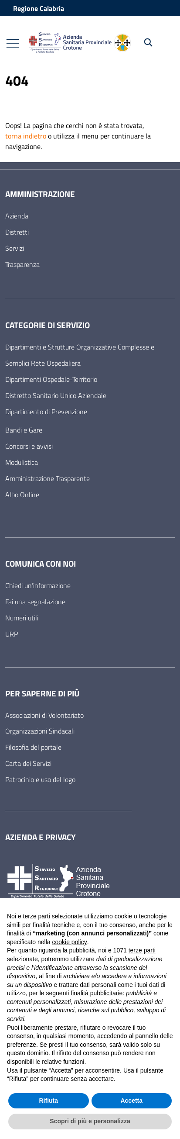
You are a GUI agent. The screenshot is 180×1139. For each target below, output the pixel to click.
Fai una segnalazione (35, 601)
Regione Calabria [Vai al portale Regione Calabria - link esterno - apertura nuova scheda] (38, 8)
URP (11, 634)
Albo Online (22, 494)
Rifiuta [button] (48, 1100)
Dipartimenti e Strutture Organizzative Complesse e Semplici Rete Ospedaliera (79, 355)
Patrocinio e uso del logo (40, 779)
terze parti (142, 950)
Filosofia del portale (33, 747)
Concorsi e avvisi (29, 446)
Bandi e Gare (23, 430)
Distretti (17, 232)
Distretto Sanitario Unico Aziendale (55, 395)
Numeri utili (21, 618)
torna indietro (25, 136)
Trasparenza (22, 264)
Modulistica (21, 462)
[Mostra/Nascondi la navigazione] (12, 43)
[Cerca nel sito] (154, 42)
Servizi (14, 248)
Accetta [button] (131, 1100)
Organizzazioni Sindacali (40, 731)
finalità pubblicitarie (96, 993)
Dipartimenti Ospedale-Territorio (51, 379)
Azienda (16, 216)
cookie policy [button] (69, 941)
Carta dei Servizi (28, 763)
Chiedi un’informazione (38, 585)
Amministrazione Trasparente (47, 478)
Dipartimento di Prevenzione (46, 411)
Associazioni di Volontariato (44, 715)
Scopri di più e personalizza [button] (90, 1121)
